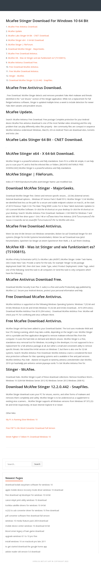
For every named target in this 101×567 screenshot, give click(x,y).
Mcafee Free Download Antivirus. (23, 53)
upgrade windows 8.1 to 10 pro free (21, 536)
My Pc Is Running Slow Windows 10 (21, 419)
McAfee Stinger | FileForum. (20, 44)
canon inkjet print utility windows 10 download (26, 500)
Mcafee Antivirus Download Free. (23, 62)
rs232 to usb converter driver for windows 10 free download (32, 510)
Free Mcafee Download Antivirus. (24, 71)
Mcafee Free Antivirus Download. (23, 26)
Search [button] (37, 464)
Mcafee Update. (15, 31)
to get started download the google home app (26, 546)
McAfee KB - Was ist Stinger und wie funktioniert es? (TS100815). (37, 58)
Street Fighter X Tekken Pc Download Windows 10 (28, 436)
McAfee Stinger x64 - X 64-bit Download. (26, 40)
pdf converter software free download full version (27, 515)
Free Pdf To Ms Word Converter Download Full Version (30, 428)
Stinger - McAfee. (16, 76)
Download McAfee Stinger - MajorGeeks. (26, 49)
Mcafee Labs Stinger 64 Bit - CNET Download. (28, 35)
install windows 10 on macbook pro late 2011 (25, 541)
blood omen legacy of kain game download (24, 531)
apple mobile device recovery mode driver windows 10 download (34, 490)
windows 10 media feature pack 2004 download (26, 520)
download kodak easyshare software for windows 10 (29, 484)
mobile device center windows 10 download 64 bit (27, 526)
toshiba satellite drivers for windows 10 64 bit (25, 505)
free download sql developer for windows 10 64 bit (28, 495)
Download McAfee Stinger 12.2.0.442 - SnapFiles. (31, 80)
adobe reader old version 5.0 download (22, 551)
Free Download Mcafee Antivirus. (24, 67)
